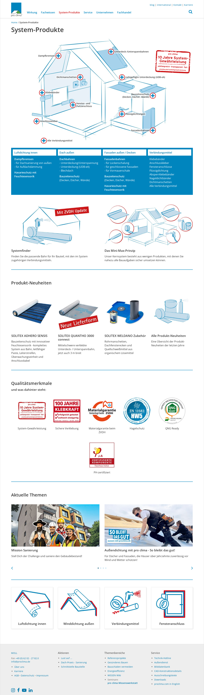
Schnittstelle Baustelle (73, 666)
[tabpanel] (55, 531)
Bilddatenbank (162, 666)
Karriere (188, 4)
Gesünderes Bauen (118, 662)
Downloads (160, 679)
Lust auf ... (66, 658)
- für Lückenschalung (116, 163)
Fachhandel (124, 12)
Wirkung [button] (32, 12)
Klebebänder (157, 159)
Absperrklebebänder (161, 174)
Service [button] (88, 12)
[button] (190, 13)
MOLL (14, 653)
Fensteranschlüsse (160, 167)
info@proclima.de (20, 661)
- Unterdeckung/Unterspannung (78, 163)
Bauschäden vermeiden (120, 666)
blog (152, 4)
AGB (16, 675)
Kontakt (177, 4)
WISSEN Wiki (114, 675)
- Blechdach (66, 170)
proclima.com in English (167, 683)
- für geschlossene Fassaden (121, 167)
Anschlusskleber (159, 163)
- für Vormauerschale (117, 170)
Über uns (19, 666)
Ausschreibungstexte (165, 675)
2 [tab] (100, 568)
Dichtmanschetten (160, 182)
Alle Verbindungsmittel (163, 186)
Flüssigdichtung (158, 170)
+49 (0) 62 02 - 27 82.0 (27, 658)
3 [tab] (103, 568)
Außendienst (161, 662)
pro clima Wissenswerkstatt (123, 682)
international (164, 4)
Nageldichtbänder (160, 178)
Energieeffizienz (116, 671)
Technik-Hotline (162, 658)
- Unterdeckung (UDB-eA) (74, 167)
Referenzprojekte (117, 658)
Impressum (42, 675)
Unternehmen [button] (104, 12)
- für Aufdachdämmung (28, 167)
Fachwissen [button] (48, 12)
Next (192, 567)
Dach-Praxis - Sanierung (74, 662)
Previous (12, 567)
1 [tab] (98, 568)
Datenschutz (27, 675)
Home (14, 22)
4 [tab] (106, 568)
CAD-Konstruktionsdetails (168, 671)
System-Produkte (70, 12)
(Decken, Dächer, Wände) (74, 180)
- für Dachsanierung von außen (33, 163)
